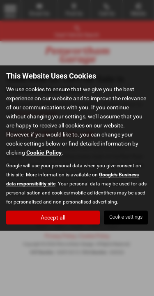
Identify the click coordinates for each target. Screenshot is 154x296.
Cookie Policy (44, 152)
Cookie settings (126, 217)
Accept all (53, 217)
